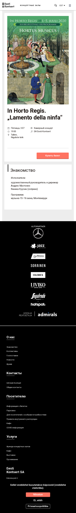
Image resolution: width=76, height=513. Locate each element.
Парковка (11, 410)
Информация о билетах (17, 406)
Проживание (12, 459)
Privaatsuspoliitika (38, 506)
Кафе (9, 423)
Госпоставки (12, 355)
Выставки (11, 455)
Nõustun (38, 494)
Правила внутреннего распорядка (22, 419)
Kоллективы (12, 351)
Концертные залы (30, 5)
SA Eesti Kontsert (14, 383)
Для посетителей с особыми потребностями (26, 415)
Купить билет (52, 155)
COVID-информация (15, 428)
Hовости (10, 360)
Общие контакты (14, 387)
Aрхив (9, 364)
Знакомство (12, 347)
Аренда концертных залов (18, 446)
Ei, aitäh (38, 500)
